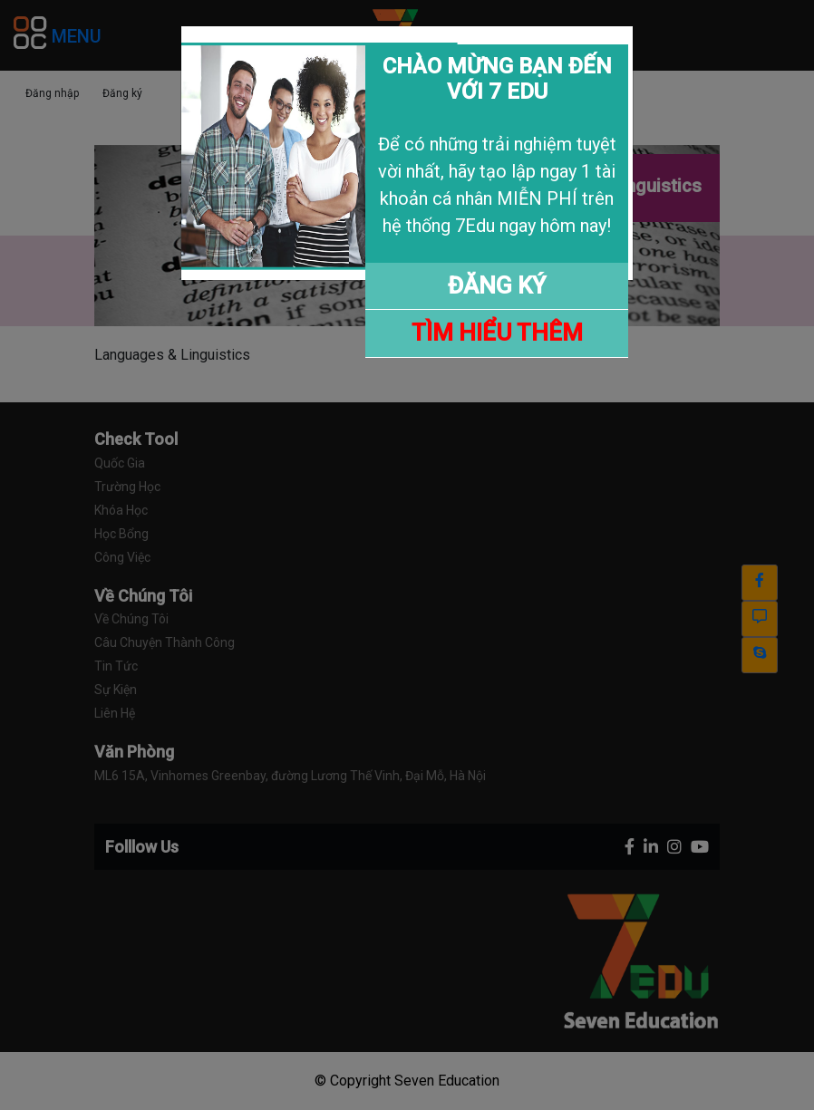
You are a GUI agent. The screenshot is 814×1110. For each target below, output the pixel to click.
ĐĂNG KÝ (497, 285)
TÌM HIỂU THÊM (497, 332)
